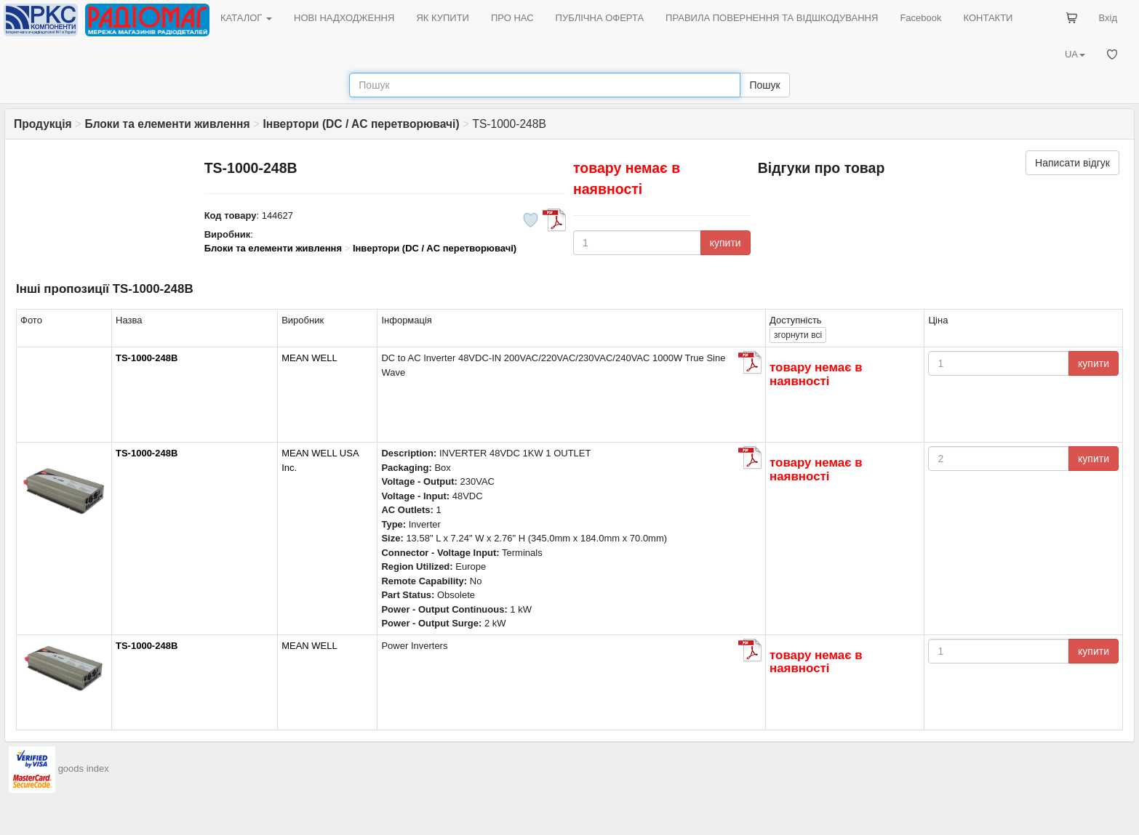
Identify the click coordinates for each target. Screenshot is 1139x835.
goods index (83, 768)
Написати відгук (1072, 163)
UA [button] (1075, 54)
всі (798, 335)
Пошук (764, 85)
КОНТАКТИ (987, 17)
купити (725, 243)
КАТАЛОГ (246, 17)
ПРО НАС (512, 17)
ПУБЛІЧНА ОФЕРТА (600, 17)
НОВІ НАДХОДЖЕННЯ (344, 17)
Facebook (920, 17)
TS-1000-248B (146, 357)
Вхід (1108, 17)
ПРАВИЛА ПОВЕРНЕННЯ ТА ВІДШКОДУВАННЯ (772, 17)
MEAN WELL (309, 357)
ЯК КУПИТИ (442, 17)
